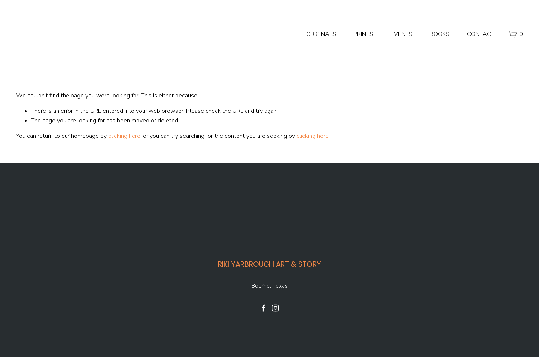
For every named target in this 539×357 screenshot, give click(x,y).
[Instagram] (275, 308)
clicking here (124, 136)
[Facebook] (263, 308)
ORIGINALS (321, 34)
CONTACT (480, 34)
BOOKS (440, 34)
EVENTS (401, 34)
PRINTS (363, 34)
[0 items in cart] (515, 34)
